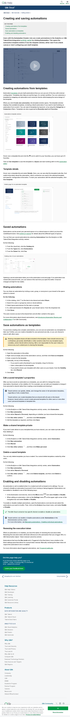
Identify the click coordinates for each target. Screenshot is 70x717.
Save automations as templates (14, 31)
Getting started (25, 12)
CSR (6, 678)
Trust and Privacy (10, 649)
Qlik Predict (8, 632)
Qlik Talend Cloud (10, 617)
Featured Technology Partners (14, 659)
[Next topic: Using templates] (52, 576)
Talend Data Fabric (11, 619)
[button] (35, 66)
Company (8, 673)
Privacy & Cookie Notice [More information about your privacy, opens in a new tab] (33, 714)
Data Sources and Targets (13, 662)
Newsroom (8, 691)
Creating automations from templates (16, 26)
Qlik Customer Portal (11, 600)
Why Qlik (7, 643)
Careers (7, 689)
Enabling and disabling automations (15, 33)
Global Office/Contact (11, 694)
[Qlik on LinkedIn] (60, 703)
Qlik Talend (8, 614)
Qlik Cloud (10, 7)
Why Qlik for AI (9, 654)
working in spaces (25, 234)
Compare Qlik (9, 656)
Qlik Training (8, 595)
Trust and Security (10, 646)
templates (14, 93)
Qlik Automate (15, 12)
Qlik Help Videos (10, 589)
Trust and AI (8, 651)
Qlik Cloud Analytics (11, 627)
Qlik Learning (9, 597)
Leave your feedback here (14, 568)
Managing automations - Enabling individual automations (43, 522)
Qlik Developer (9, 592)
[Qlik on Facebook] (63, 703)
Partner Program (10, 686)
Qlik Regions (9, 664)
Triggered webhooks (46, 548)
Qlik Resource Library (11, 602)
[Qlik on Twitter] (56, 703)
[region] (35, 710)
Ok (58, 708)
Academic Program (11, 683)
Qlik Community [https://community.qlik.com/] (47, 703)
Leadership (8, 676)
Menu (67, 3)
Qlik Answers (9, 630)
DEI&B (6, 681)
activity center (26, 40)
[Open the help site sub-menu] (2, 8)
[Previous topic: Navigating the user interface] (17, 576)
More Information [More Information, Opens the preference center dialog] (58, 712)
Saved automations (11, 28)
